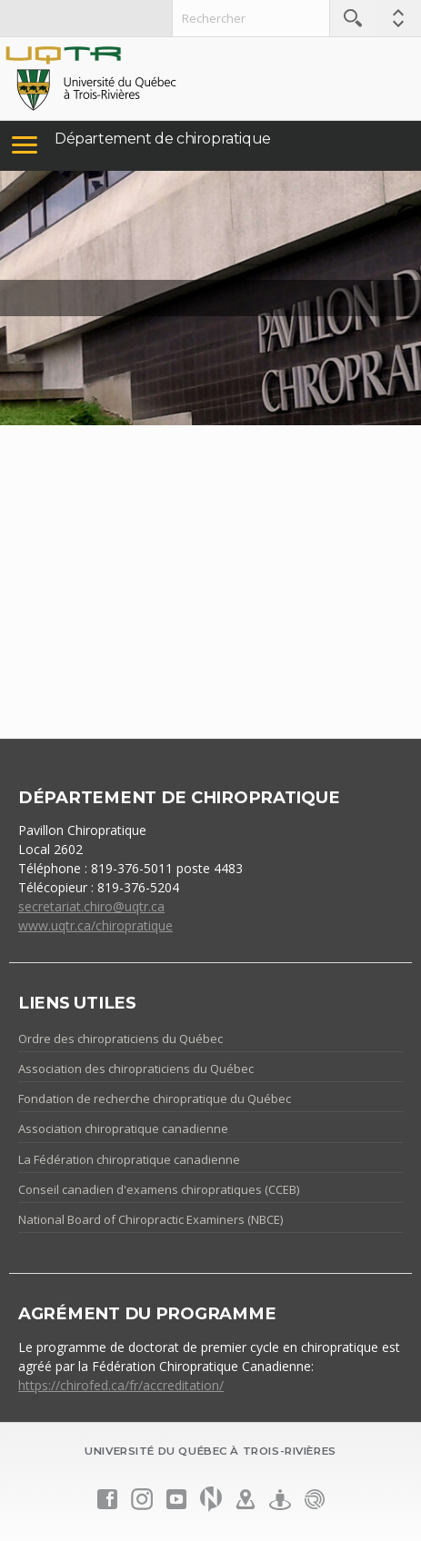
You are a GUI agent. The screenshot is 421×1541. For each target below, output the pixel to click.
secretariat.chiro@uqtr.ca (91, 906)
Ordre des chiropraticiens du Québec (120, 1038)
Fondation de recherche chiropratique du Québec (154, 1098)
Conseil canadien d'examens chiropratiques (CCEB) (158, 1189)
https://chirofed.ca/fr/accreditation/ (121, 1385)
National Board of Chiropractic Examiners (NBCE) (150, 1219)
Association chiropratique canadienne (123, 1128)
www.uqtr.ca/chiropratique (95, 925)
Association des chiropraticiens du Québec (136, 1068)
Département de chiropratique (163, 138)
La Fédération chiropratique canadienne (129, 1159)
